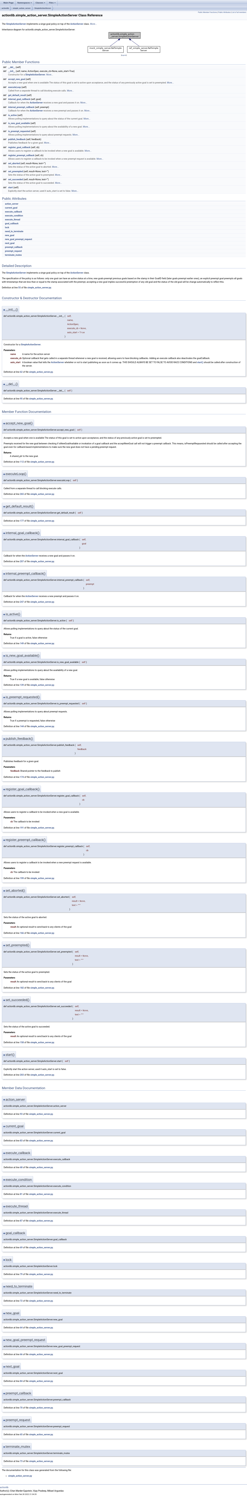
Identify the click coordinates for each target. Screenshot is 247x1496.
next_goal (9, 243)
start (10, 187)
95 (21, 398)
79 (21, 1274)
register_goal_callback (19, 147)
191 (22, 827)
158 (22, 1042)
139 (22, 685)
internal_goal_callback (19, 99)
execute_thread (12, 219)
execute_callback (13, 211)
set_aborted (14, 163)
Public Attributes (224, 12)
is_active (12, 115)
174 (22, 777)
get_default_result (17, 95)
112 (22, 462)
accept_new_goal (16, 79)
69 (21, 1247)
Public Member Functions (207, 12)
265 (22, 494)
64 (21, 1327)
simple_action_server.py (39, 287)
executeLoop (14, 87)
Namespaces (24, 4)
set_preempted (15, 171)
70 (21, 1407)
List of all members (239, 12)
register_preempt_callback (21, 155)
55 (19, 287)
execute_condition (14, 215)
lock (7, 227)
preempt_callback (13, 247)
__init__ (11, 71)
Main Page (8, 3)
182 (22, 988)
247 (22, 602)
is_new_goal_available (19, 123)
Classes (41, 4)
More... (93, 24)
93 (21, 1114)
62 (21, 372)
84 (21, 1381)
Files (52, 4)
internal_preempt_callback (21, 107)
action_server (11, 204)
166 (22, 933)
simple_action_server (22, 8)
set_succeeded (15, 179)
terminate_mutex (13, 255)
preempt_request (13, 251)
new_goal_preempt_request (18, 239)
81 (21, 1194)
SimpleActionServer (42, 8)
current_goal (11, 207)
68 (21, 1167)
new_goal (9, 235)
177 (22, 521)
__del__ (11, 67)
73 (21, 1461)
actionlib (5, 8)
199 (22, 878)
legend (123, 55)
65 (21, 1434)
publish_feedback (17, 139)
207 (22, 561)
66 (21, 1354)
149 (22, 643)
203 (22, 1075)
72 (21, 1301)
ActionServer (76, 24)
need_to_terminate (14, 231)
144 (22, 726)
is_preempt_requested (19, 131)
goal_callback (11, 223)
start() (200, 362)
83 (21, 1140)
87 (21, 1220)
